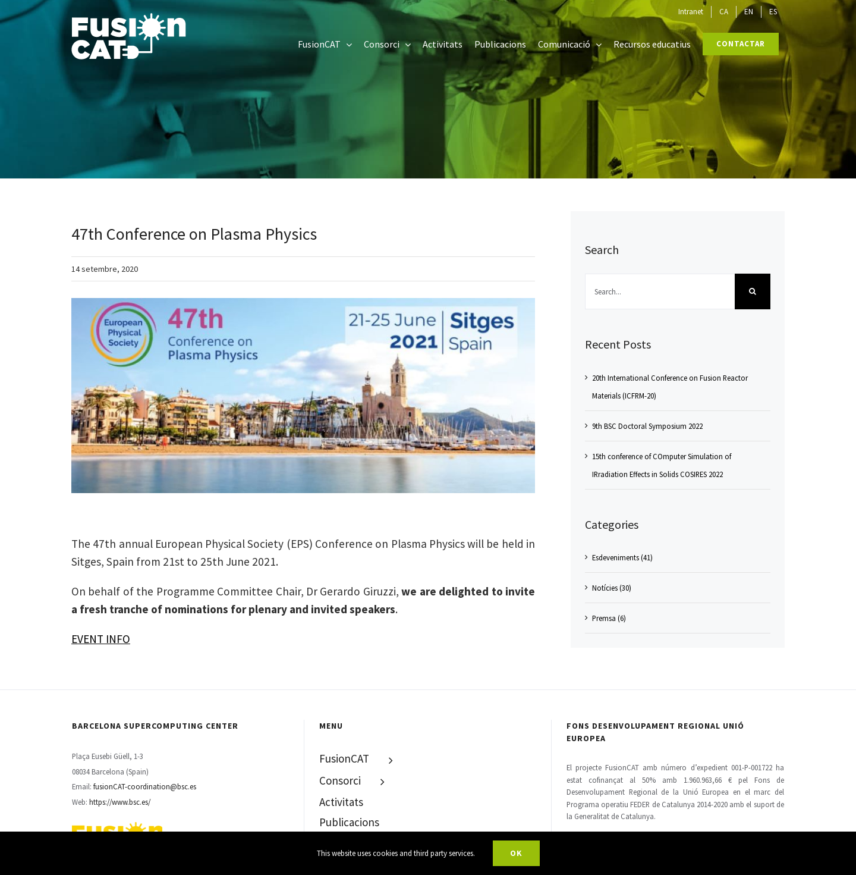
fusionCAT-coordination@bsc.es (144, 786)
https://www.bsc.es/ (119, 802)
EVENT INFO (100, 639)
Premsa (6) (609, 618)
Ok (516, 853)
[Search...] (660, 291)
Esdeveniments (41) (622, 557)
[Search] (752, 291)
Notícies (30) (611, 587)
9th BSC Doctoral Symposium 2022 (647, 426)
